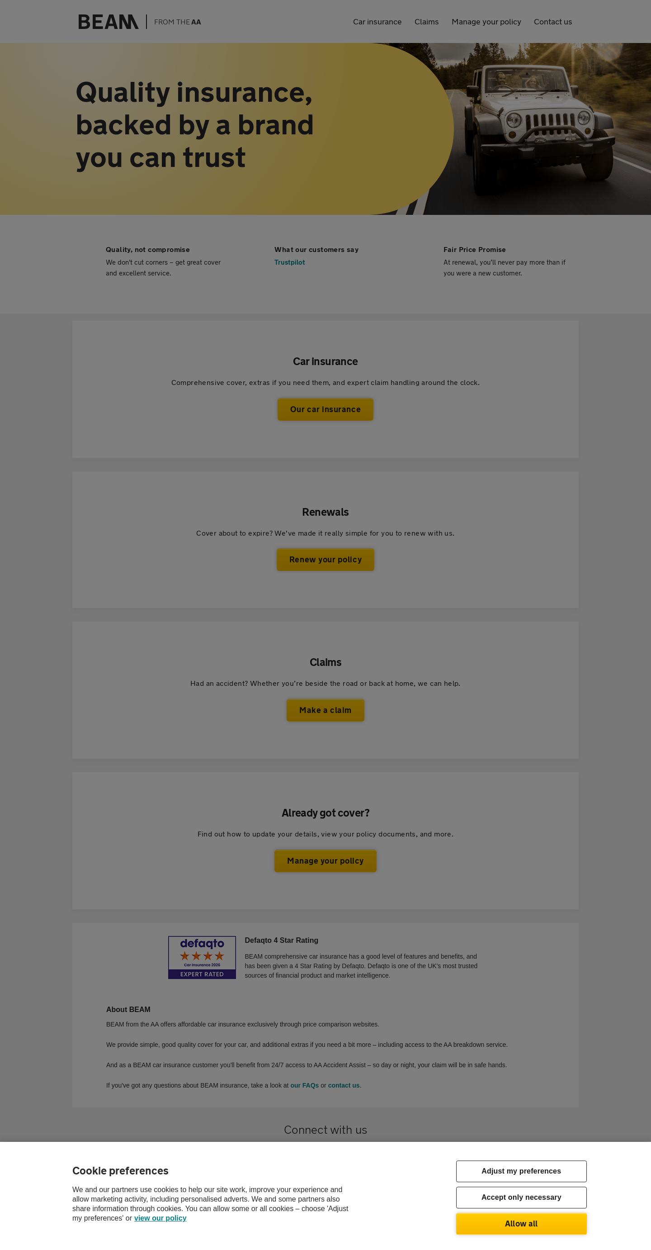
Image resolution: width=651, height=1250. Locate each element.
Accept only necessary (521, 1198)
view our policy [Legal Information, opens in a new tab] (160, 1218)
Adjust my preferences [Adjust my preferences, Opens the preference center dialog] (521, 1171)
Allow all (521, 1223)
